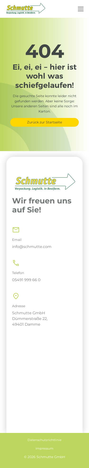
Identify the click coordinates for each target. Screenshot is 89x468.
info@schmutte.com (32, 251)
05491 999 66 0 (26, 284)
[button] (79, 9)
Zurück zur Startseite (44, 122)
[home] (25, 9)
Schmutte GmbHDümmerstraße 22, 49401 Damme (29, 323)
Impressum (44, 448)
